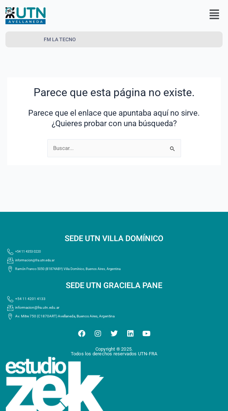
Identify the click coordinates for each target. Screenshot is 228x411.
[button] (214, 14)
